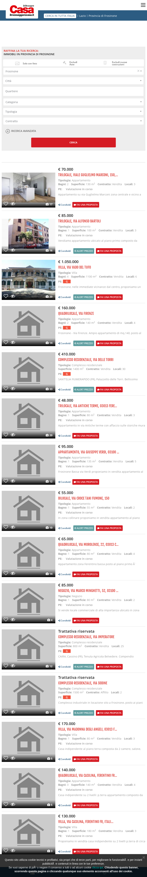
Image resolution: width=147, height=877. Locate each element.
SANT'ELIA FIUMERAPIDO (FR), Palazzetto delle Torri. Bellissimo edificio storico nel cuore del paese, (98, 381)
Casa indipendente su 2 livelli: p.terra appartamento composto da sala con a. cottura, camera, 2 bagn (100, 797)
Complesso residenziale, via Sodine (82, 683)
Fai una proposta (86, 204)
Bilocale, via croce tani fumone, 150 (83, 498)
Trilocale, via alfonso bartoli (79, 221)
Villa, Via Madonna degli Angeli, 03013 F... (87, 729)
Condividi (64, 204)
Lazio (82, 16)
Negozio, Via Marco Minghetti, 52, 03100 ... (88, 591)
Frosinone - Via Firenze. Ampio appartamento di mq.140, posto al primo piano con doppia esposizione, (99, 335)
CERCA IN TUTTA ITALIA (60, 16)
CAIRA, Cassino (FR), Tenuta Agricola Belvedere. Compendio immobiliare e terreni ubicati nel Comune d (96, 658)
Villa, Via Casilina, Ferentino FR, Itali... (85, 822)
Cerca (73, 142)
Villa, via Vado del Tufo (74, 267)
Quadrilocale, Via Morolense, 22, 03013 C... (88, 544)
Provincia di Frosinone (103, 16)
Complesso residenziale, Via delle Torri (86, 360)
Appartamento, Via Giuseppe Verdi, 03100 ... (88, 452)
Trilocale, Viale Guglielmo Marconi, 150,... (88, 175)
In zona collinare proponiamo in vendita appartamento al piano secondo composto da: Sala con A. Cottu (99, 519)
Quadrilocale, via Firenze (76, 313)
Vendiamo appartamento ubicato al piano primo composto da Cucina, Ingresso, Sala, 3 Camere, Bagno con (97, 242)
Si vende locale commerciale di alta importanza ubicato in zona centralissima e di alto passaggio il (98, 612)
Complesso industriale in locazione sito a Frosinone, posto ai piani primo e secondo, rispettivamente (100, 704)
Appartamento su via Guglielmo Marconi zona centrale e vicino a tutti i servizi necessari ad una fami (99, 196)
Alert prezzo (84, 251)
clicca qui (97, 867)
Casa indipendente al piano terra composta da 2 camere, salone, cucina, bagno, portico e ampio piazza (99, 750)
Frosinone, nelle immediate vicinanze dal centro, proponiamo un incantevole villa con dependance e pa (99, 288)
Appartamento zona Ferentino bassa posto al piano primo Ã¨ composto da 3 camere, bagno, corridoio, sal (97, 566)
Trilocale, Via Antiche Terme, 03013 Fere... (87, 406)
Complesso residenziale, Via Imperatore (86, 637)
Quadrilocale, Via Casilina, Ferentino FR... (87, 775)
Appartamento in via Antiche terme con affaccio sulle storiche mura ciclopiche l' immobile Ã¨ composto (101, 427)
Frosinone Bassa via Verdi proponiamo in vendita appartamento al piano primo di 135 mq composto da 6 (100, 473)
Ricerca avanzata (23, 131)
